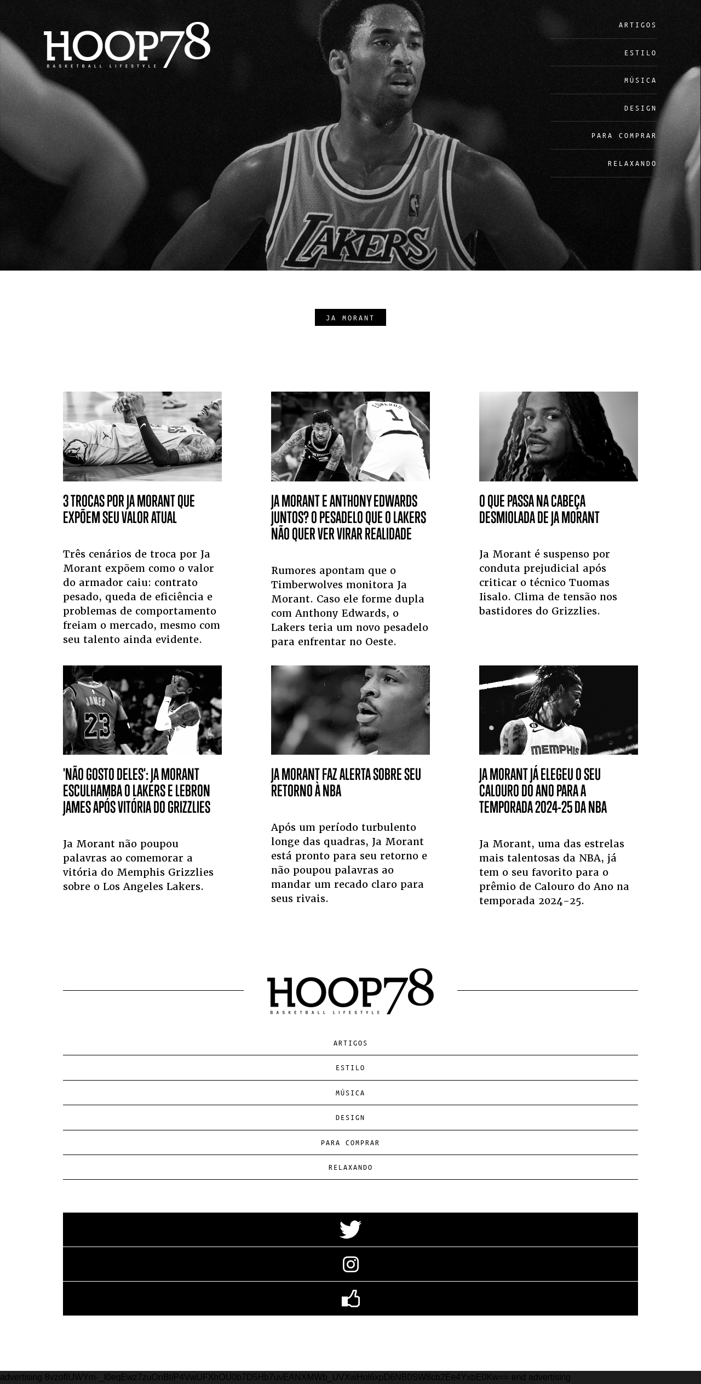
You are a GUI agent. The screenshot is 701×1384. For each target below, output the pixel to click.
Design (640, 107)
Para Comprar (624, 135)
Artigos (638, 24)
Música (640, 79)
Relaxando (632, 163)
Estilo (640, 52)
